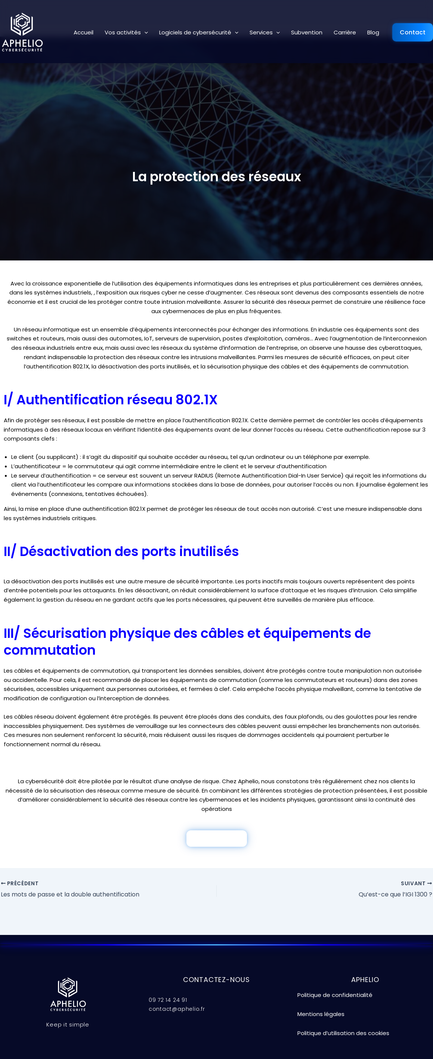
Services (265, 32)
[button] (144, 32)
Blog (373, 32)
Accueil (83, 32)
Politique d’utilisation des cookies (343, 1033)
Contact (413, 32)
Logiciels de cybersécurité (198, 32)
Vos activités (126, 32)
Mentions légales (320, 1014)
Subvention (306, 32)
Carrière (345, 32)
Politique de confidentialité (334, 995)
